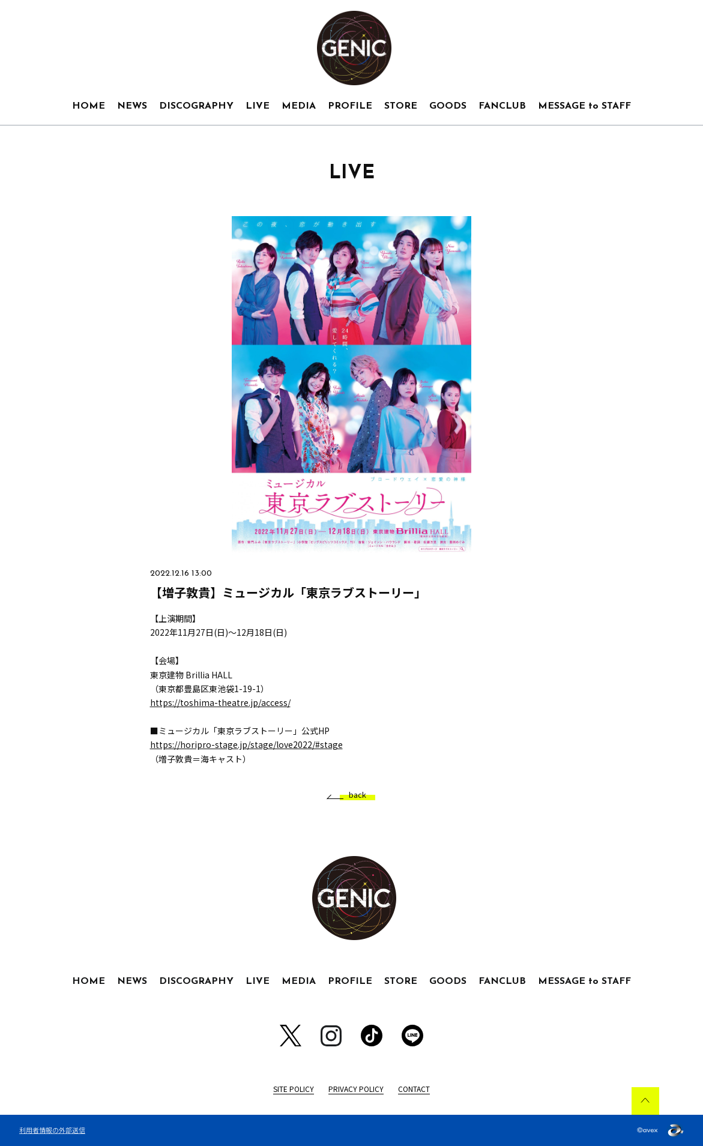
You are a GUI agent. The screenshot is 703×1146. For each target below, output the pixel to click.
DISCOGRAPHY (196, 106)
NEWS (132, 106)
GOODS (447, 106)
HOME (88, 106)
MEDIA (299, 106)
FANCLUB (502, 106)
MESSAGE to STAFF (584, 106)
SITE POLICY (293, 1089)
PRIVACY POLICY (356, 1089)
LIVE (258, 106)
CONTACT (414, 1089)
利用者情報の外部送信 (52, 1130)
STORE (400, 106)
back (353, 795)
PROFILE (350, 106)
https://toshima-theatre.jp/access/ (220, 702)
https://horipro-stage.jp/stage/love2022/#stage (246, 744)
